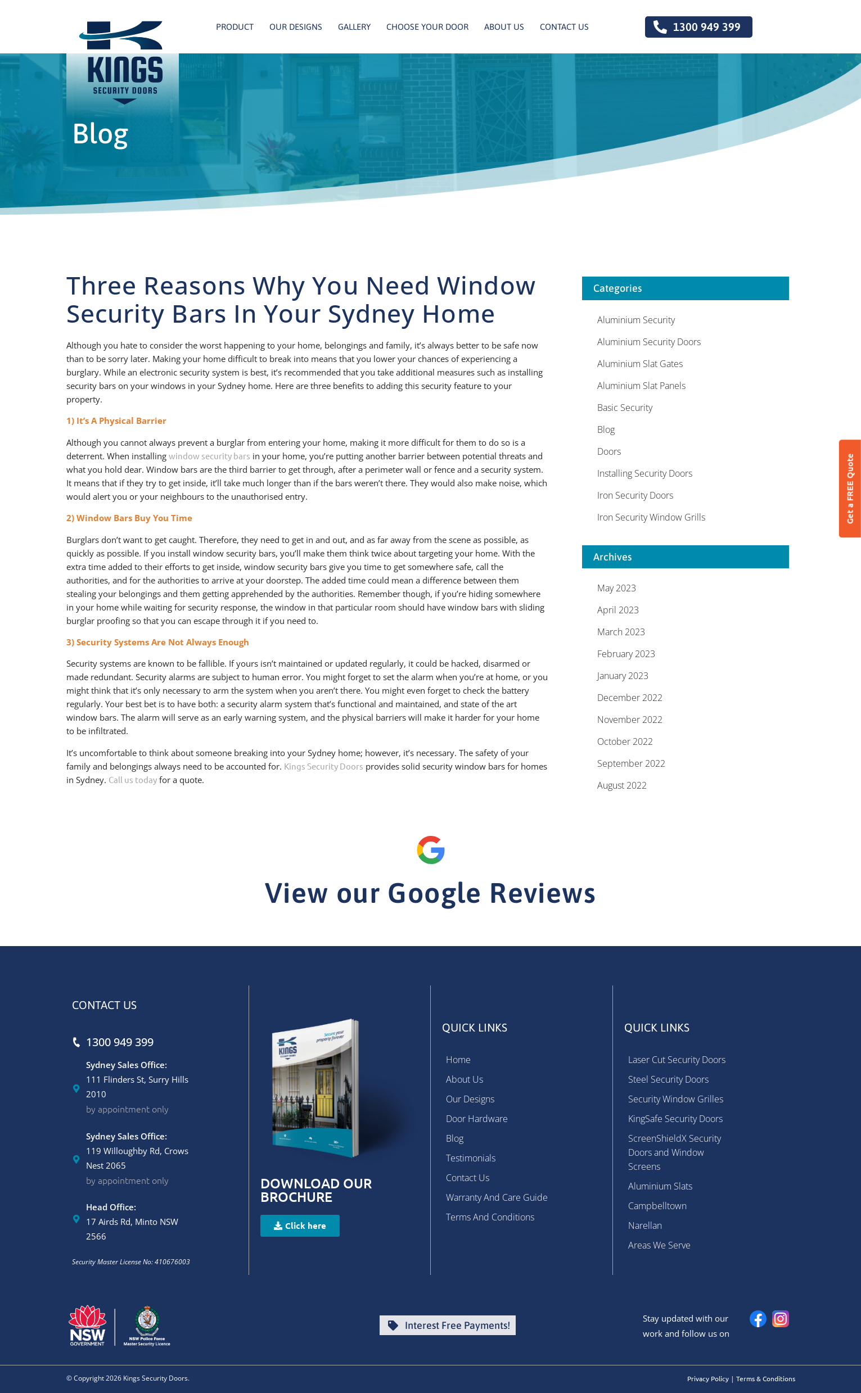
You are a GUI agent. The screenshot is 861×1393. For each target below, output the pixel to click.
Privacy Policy (708, 1378)
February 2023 (626, 654)
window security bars (209, 455)
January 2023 (622, 676)
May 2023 (616, 588)
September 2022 (631, 763)
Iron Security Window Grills (651, 517)
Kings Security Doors (323, 766)
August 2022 (622, 785)
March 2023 (621, 632)
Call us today (133, 779)
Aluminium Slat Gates (640, 364)
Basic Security (624, 407)
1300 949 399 (120, 1042)
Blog (606, 429)
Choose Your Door (427, 26)
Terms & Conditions (765, 1378)
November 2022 (629, 719)
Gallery (354, 26)
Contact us (564, 26)
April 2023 (618, 610)
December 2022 (629, 697)
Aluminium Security (636, 320)
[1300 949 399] (76, 1042)
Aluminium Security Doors (649, 342)
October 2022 (625, 741)
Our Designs (295, 26)
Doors (609, 451)
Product (235, 26)
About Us (504, 26)
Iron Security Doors (635, 495)
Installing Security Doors (644, 473)
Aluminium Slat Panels (641, 385)
